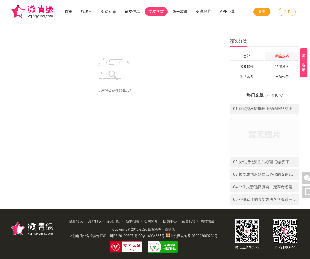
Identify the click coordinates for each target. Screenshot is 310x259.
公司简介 (151, 221)
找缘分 (86, 11)
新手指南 (132, 221)
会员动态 (108, 11)
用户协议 (95, 221)
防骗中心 (170, 221)
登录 (261, 12)
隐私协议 (76, 221)
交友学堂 (156, 11)
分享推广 (204, 11)
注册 (287, 12)
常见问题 (113, 221)
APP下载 (227, 11)
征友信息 (132, 11)
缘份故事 (180, 11)
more (277, 95)
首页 (68, 11)
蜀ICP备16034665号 (149, 236)
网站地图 (207, 221)
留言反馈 (188, 221)
